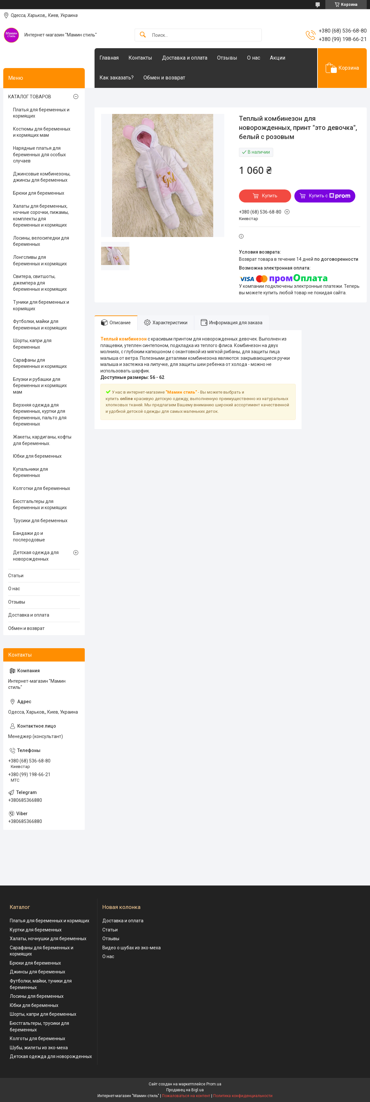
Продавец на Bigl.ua (185, 1090)
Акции (277, 58)
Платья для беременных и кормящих (41, 113)
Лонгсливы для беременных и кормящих (40, 260)
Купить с (329, 196)
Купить (269, 195)
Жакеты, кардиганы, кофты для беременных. (42, 440)
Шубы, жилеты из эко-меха (39, 1047)
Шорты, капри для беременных (32, 344)
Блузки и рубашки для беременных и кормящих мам (40, 386)
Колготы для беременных (37, 1038)
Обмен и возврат (164, 78)
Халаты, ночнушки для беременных (48, 938)
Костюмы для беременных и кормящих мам (41, 132)
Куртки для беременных (36, 929)
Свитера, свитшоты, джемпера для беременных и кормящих (40, 283)
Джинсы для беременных (37, 971)
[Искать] (142, 35)
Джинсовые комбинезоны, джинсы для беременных (41, 177)
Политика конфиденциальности (243, 1096)
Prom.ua (213, 1084)
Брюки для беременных (38, 193)
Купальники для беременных (30, 472)
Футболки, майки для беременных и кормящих (40, 324)
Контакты (140, 58)
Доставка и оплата (184, 58)
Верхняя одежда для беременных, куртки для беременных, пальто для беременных (40, 414)
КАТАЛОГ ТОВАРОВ (29, 96)
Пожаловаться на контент (186, 1096)
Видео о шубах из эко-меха (131, 947)
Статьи (15, 575)
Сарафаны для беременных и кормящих (40, 363)
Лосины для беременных (37, 996)
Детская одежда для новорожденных (36, 556)
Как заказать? (116, 78)
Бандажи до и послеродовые (29, 536)
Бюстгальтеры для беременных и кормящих (40, 504)
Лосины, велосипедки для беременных (41, 241)
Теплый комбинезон (123, 339)
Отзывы (227, 58)
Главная (109, 58)
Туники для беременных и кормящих (41, 305)
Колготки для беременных (41, 488)
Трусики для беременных (40, 520)
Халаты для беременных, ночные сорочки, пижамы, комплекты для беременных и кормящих (41, 215)
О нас (253, 58)
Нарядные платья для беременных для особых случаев (39, 154)
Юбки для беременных (37, 456)
